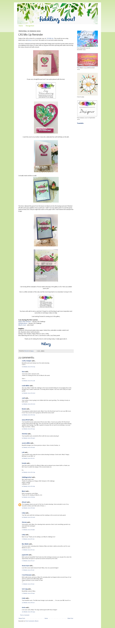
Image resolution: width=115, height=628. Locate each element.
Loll (23, 452)
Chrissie (24, 522)
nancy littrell (26, 420)
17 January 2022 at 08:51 (28, 529)
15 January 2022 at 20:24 (28, 366)
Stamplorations (22, 323)
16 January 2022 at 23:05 (28, 517)
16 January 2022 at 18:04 (28, 497)
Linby (23, 513)
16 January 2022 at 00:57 (28, 393)
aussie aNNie (26, 443)
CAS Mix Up (50, 38)
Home (21, 26)
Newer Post (22, 618)
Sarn (23, 371)
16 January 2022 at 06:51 (28, 447)
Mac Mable (25, 544)
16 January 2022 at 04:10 (28, 438)
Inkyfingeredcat (27, 477)
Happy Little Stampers (24, 321)
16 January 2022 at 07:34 (28, 472)
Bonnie (24, 409)
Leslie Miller (25, 385)
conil (23, 398)
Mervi (23, 491)
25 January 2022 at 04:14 (28, 612)
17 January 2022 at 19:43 (28, 593)
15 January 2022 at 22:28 (28, 380)
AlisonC (24, 502)
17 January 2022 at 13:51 (28, 570)
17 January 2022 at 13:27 (28, 560)
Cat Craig (24, 589)
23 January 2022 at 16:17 (28, 602)
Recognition (30, 26)
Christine (24, 434)
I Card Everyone (26, 575)
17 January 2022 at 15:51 (28, 584)
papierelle (25, 555)
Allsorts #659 (22, 325)
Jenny (29, 40)
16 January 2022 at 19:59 (28, 508)
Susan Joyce (25, 565)
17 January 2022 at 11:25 (28, 539)
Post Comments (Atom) (32, 621)
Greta (23, 607)
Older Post (70, 618)
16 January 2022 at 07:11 (28, 458)
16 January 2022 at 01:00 (28, 404)
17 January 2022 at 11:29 (28, 550)
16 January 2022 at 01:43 (28, 429)
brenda (24, 463)
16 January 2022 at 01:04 (28, 415)
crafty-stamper (26, 361)
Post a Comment (24, 615)
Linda (23, 598)
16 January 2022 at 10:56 (28, 486)
